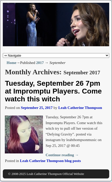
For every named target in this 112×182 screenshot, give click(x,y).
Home (11, 63)
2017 (40, 63)
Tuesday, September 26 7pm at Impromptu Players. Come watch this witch (53, 91)
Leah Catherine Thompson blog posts (50, 161)
